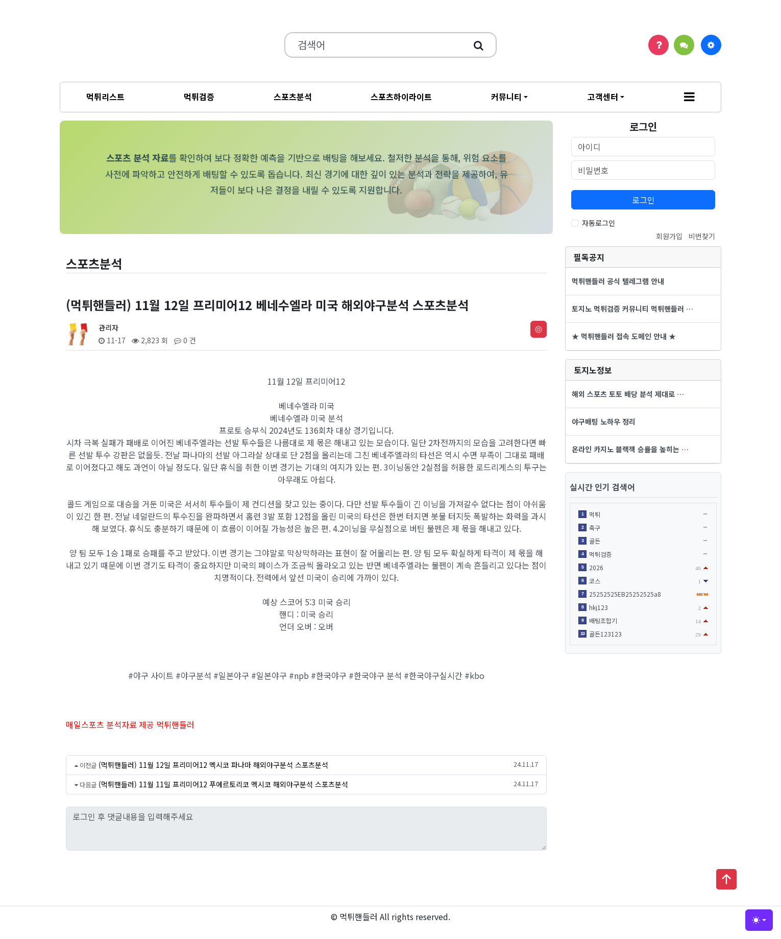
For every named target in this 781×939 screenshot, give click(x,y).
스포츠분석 (293, 96)
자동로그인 (598, 223)
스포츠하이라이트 (401, 96)
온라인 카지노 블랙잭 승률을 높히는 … (630, 449)
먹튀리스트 (105, 96)
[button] (689, 97)
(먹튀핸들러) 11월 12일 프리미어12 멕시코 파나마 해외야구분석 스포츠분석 (213, 765)
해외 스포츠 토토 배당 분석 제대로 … (628, 394)
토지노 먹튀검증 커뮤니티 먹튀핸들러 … (632, 308)
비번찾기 (702, 236)
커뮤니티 (506, 96)
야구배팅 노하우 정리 (604, 421)
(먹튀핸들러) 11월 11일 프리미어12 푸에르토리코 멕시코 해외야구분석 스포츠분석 (223, 784)
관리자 (108, 327)
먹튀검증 (199, 96)
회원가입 (669, 236)
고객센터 (603, 96)
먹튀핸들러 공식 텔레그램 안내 (618, 281)
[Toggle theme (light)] (759, 920)
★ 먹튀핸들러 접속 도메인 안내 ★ (624, 336)
